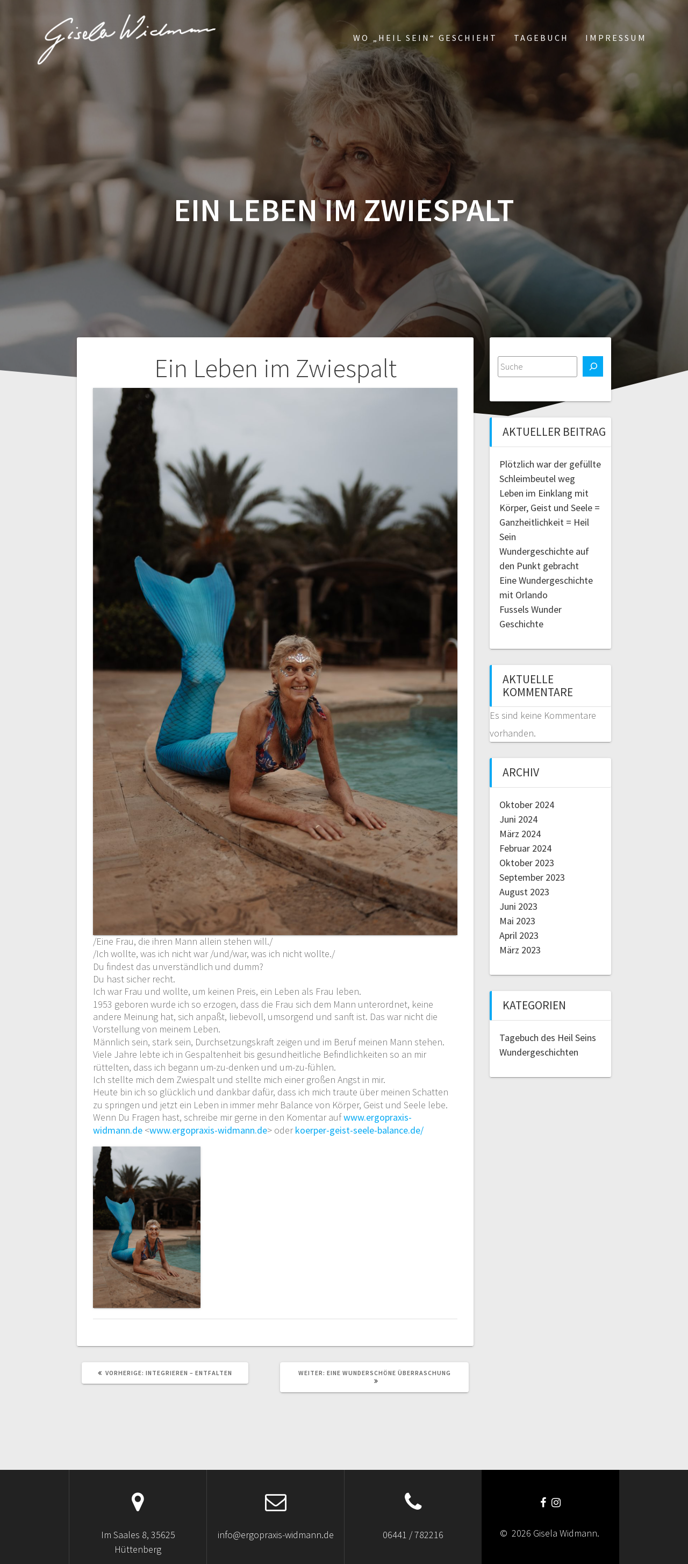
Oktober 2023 (526, 863)
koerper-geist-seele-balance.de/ (359, 1130)
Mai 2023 (517, 921)
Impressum (616, 37)
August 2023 (524, 892)
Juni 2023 (518, 906)
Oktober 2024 (526, 804)
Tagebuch (541, 37)
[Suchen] (593, 366)
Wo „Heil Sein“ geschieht (425, 37)
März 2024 (520, 833)
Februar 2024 (525, 848)
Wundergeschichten (538, 1052)
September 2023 (532, 877)
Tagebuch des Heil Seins (547, 1037)
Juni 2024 (518, 819)
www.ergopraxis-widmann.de (208, 1130)
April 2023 (519, 935)
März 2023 (520, 950)
